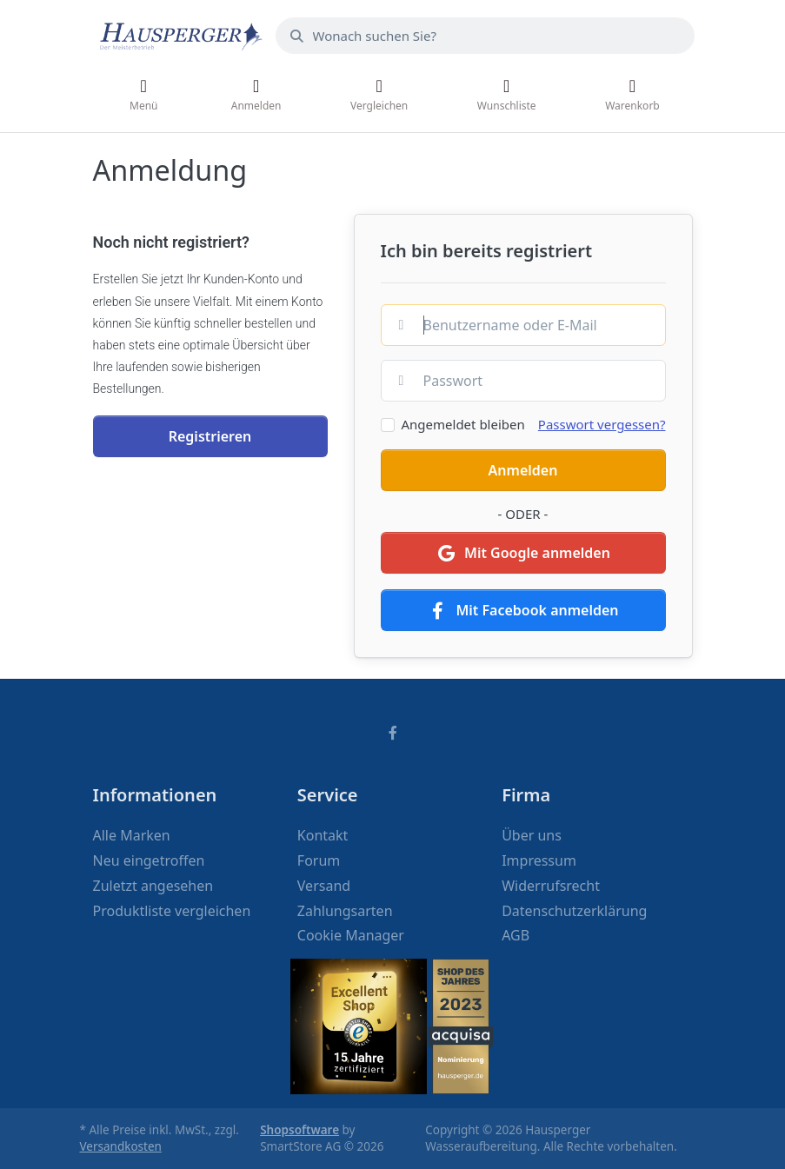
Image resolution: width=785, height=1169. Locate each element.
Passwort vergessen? (602, 424)
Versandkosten (121, 1146)
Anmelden (523, 470)
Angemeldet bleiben (463, 424)
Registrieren (210, 436)
